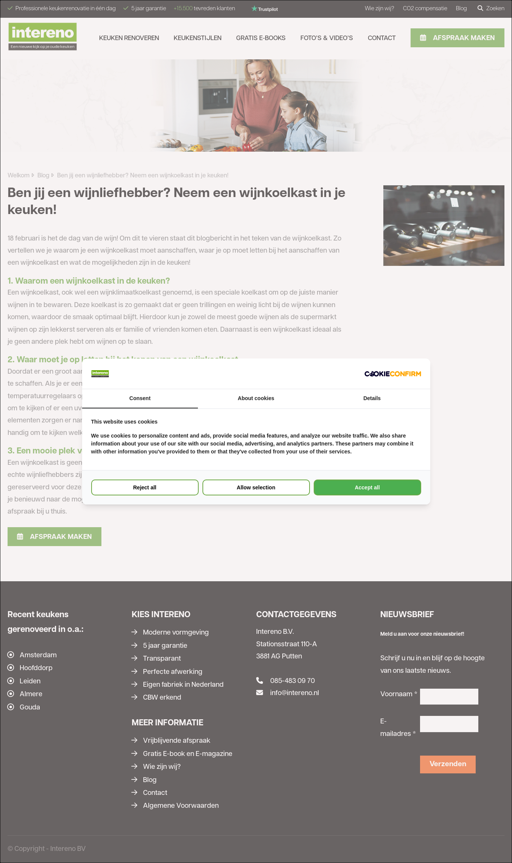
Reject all (144, 487)
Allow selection (256, 487)
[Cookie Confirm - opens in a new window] (392, 374)
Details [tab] (372, 398)
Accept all (367, 487)
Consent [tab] (140, 398)
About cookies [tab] (256, 398)
